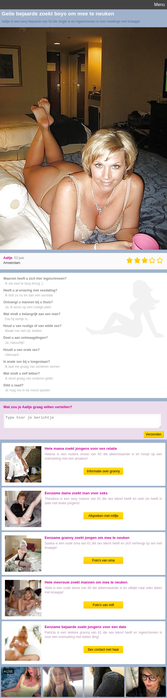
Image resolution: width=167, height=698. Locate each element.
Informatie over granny (103, 471)
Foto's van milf (103, 605)
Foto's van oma (103, 560)
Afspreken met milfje (103, 516)
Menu (159, 4)
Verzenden (153, 434)
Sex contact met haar (103, 649)
